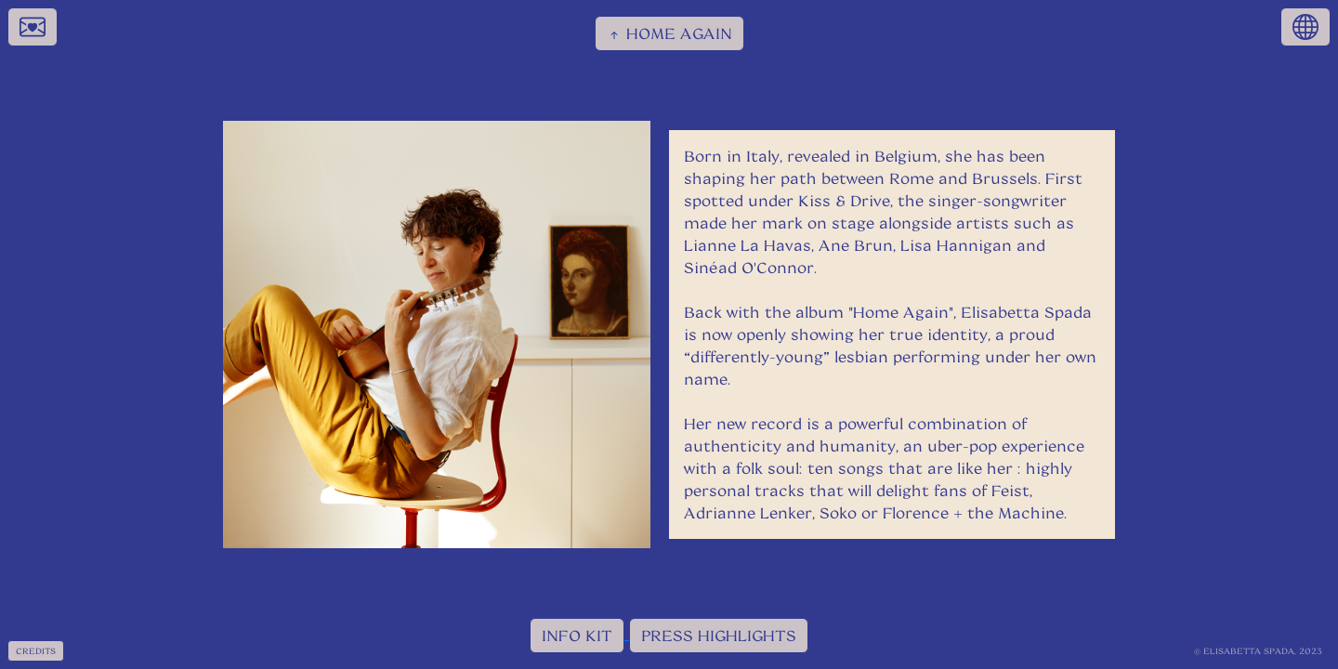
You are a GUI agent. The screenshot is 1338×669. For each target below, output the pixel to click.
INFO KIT (577, 635)
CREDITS (36, 651)
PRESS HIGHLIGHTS (718, 635)
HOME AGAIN (669, 33)
